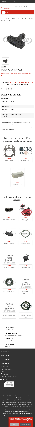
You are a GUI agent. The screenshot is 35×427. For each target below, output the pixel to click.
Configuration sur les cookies (26, 424)
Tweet (9, 88)
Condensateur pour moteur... (17, 184)
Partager (6, 88)
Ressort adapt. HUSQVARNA (25, 291)
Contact (4, 1)
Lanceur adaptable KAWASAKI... (25, 267)
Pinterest (11, 88)
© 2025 (2, 424)
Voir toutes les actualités (5, 390)
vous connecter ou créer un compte (20, 82)
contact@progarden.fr (12, 376)
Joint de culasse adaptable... (9, 160)
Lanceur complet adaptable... (26, 219)
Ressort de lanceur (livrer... (26, 315)
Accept (14, 424)
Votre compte (5, 359)
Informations (5, 363)
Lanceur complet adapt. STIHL (9, 267)
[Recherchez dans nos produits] (18, 6)
